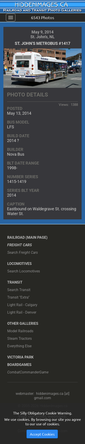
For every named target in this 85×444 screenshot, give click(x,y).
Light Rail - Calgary (22, 305)
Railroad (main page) (27, 237)
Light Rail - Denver (21, 312)
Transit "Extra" (18, 297)
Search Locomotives (23, 271)
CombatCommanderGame (28, 372)
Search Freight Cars (22, 252)
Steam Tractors (19, 338)
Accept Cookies (42, 434)
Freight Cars (19, 245)
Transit (14, 282)
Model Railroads (20, 331)
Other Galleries (22, 323)
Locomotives (19, 263)
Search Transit (18, 290)
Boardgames (19, 365)
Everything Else (19, 346)
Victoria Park (20, 357)
